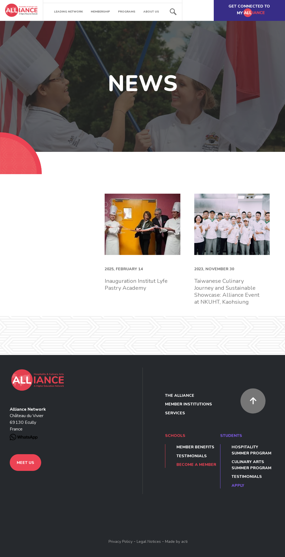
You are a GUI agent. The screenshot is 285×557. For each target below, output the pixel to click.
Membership (100, 12)
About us (151, 12)
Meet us (25, 462)
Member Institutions (188, 404)
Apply (238, 485)
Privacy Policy (120, 541)
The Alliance (179, 395)
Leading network (68, 12)
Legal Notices (149, 541)
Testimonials (191, 456)
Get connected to (249, 11)
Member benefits (195, 447)
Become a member (196, 464)
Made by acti (176, 541)
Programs (126, 12)
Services (175, 413)
